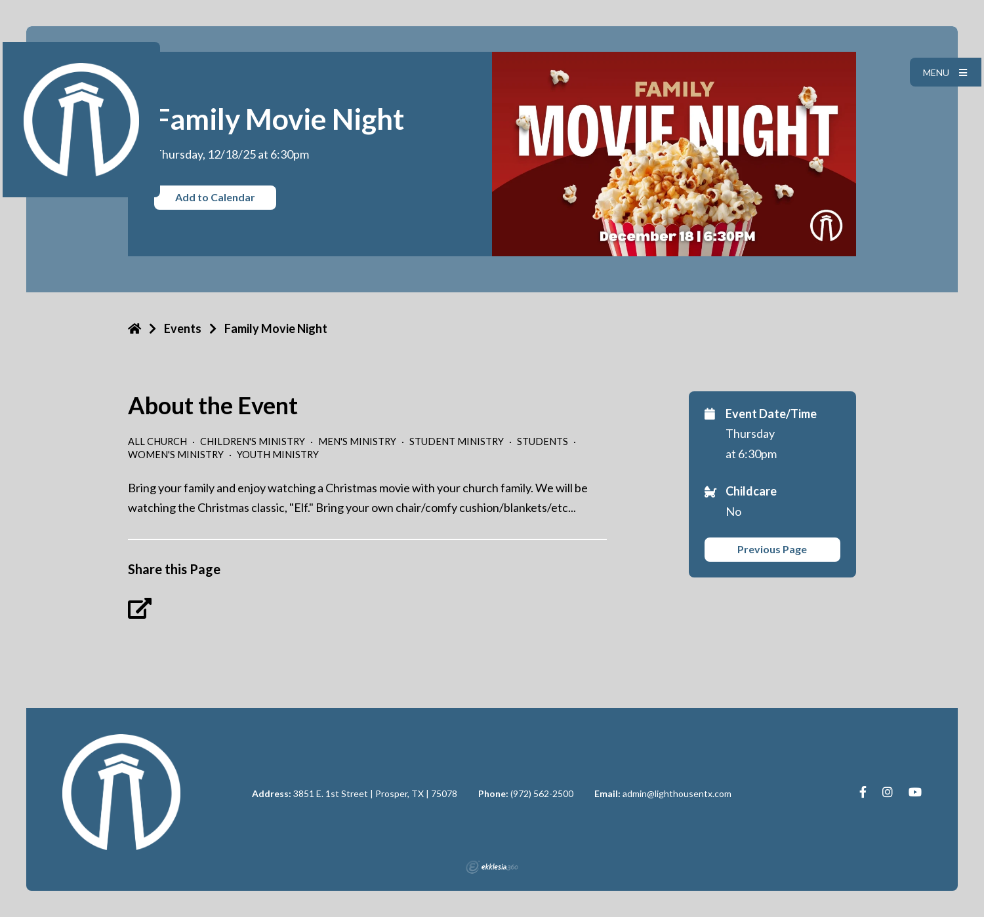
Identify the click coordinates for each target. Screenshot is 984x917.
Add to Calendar (215, 197)
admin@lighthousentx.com (677, 793)
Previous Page (772, 549)
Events (182, 328)
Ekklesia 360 (492, 867)
